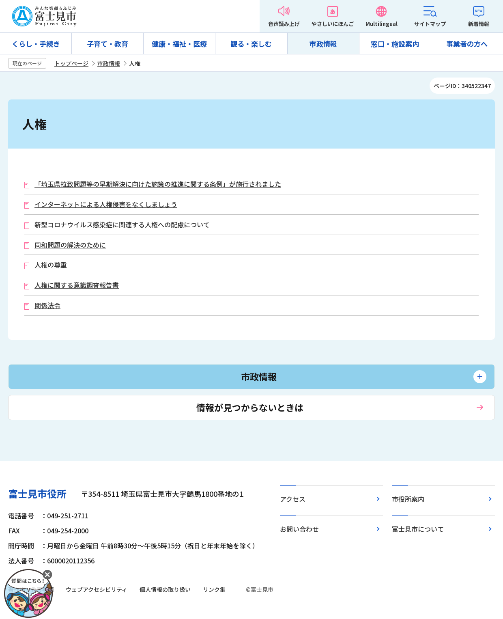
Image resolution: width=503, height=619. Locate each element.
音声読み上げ (284, 24)
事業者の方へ (467, 44)
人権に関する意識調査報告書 (76, 285)
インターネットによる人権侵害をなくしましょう (105, 204)
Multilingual (381, 24)
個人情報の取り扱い (165, 589)
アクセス (292, 499)
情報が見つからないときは (249, 407)
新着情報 (478, 24)
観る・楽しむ (251, 44)
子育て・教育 (107, 44)
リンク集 (214, 589)
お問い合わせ (299, 529)
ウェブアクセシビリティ (96, 589)
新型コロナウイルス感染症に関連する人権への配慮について (122, 224)
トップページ (71, 63)
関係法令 (47, 305)
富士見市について (418, 529)
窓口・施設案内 (395, 44)
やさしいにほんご (333, 24)
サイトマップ (430, 24)
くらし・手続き (36, 44)
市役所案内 (408, 499)
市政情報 (323, 44)
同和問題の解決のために (70, 245)
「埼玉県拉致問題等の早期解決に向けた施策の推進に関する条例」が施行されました (157, 184)
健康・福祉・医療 (179, 44)
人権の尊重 (50, 265)
